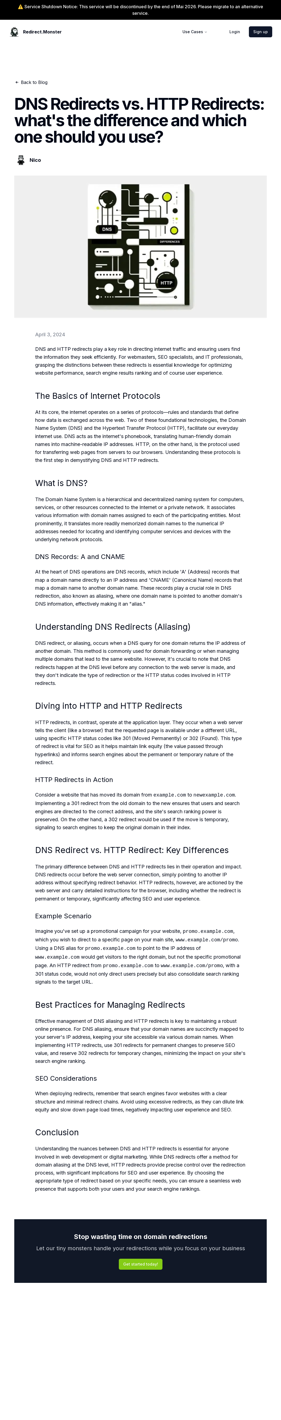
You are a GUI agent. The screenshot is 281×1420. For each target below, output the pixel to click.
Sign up (260, 31)
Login (234, 31)
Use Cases (194, 31)
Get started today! (140, 1264)
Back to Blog (30, 82)
